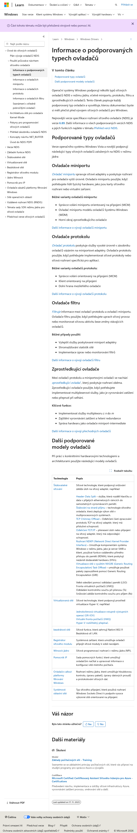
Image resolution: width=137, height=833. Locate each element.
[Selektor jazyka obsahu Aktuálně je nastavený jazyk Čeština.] (10, 817)
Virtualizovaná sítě (63, 600)
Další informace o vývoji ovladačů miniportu (79, 227)
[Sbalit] (43, 36)
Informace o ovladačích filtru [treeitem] (28, 98)
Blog (50, 825)
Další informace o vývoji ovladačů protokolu (79, 294)
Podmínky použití (73, 830)
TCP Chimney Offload (87, 518)
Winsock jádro (61, 650)
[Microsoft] (6, 4)
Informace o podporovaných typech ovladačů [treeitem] (28, 72)
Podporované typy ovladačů (70, 76)
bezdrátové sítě (62, 629)
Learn (56, 39)
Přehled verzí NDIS (105, 128)
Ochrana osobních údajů (85, 825)
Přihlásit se (127, 4)
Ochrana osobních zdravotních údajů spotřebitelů (30, 830)
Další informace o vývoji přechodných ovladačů (81, 431)
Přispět (63, 825)
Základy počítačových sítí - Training (72, 760)
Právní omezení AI (12, 825)
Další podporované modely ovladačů (75, 81)
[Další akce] (131, 39)
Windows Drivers (89, 39)
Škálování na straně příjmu (90, 507)
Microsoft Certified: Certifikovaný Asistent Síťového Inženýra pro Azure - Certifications (92, 780)
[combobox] (24, 44)
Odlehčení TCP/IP (85, 530)
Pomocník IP (60, 657)
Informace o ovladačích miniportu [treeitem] (25, 82)
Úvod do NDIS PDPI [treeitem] (21, 142)
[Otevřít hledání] (116, 5)
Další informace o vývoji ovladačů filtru (76, 360)
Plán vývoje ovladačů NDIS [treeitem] (24, 55)
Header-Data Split (86, 496)
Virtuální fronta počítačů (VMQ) (93, 619)
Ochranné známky (97, 830)
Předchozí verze (35, 825)
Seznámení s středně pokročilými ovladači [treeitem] (24, 106)
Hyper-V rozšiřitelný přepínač (92, 622)
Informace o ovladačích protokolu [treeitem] (25, 91)
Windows (69, 39)
